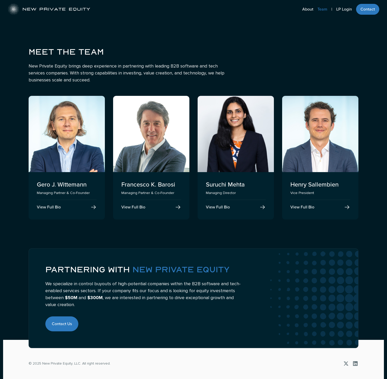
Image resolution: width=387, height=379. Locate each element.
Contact (367, 9)
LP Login (344, 9)
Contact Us (62, 323)
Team (322, 9)
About (307, 9)
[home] (49, 9)
